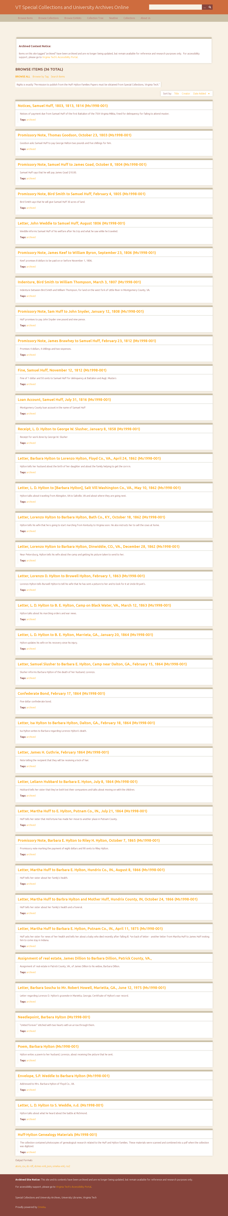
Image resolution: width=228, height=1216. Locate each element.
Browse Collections (48, 18)
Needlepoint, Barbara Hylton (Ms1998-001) (54, 1017)
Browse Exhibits (72, 18)
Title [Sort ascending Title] (176, 93)
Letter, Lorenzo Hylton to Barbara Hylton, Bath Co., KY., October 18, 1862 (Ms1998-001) (91, 517)
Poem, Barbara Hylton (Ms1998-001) (48, 1046)
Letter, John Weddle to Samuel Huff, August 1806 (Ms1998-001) (71, 223)
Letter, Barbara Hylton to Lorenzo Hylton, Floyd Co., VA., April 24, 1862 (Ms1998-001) (89, 458)
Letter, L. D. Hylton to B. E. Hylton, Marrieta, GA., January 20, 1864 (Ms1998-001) (85, 635)
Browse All (22, 76)
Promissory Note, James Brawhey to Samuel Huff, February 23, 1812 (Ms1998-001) (87, 341)
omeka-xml (59, 1166)
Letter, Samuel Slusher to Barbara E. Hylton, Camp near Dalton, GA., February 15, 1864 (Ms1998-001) (102, 664)
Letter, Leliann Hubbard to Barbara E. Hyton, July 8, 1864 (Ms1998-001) (78, 782)
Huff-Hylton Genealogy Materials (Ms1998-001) (57, 1135)
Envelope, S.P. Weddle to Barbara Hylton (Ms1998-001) (64, 1076)
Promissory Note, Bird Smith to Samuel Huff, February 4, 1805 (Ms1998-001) (82, 194)
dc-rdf (30, 1166)
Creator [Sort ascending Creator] (186, 93)
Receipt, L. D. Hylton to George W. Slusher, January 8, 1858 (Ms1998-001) (79, 429)
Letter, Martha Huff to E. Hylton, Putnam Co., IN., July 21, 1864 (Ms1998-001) (82, 811)
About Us (145, 18)
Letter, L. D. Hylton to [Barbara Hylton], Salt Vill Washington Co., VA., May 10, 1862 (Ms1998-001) (99, 488)
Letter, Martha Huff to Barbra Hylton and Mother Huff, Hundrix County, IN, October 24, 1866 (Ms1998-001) (108, 899)
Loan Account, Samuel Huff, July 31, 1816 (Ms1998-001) (64, 400)
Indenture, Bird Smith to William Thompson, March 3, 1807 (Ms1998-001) (79, 282)
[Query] (181, 7)
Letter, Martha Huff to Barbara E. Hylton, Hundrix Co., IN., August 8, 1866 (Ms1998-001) (91, 870)
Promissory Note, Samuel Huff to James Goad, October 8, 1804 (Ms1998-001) (82, 164)
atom (18, 1166)
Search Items (58, 76)
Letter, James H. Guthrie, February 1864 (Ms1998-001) (63, 752)
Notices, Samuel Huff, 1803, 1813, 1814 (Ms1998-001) (63, 106)
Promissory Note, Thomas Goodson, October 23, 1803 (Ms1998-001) (74, 135)
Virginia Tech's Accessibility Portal (60, 57)
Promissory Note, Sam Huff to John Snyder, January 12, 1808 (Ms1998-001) (81, 311)
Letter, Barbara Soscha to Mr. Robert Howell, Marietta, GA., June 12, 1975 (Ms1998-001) (92, 988)
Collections (129, 18)
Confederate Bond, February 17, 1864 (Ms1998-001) (61, 693)
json (49, 1166)
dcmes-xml (40, 1166)
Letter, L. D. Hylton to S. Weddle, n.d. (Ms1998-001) (60, 1105)
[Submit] (210, 7)
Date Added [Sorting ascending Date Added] (199, 93)
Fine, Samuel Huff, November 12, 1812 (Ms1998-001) (62, 370)
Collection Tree (95, 18)
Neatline (113, 18)
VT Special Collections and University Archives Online (72, 7)
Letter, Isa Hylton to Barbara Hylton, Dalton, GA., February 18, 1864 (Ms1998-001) (86, 723)
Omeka (41, 1207)
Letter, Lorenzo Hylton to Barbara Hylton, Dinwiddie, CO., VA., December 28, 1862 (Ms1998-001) (99, 547)
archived (31, 119)
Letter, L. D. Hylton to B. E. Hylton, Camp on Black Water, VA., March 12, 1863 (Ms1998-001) (94, 605)
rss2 (68, 1166)
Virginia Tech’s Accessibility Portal (73, 1186)
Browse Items (25, 18)
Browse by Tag (41, 76)
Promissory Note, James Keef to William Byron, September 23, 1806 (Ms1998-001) (87, 253)
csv (23, 1166)
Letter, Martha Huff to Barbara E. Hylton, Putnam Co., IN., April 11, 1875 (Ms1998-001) (90, 929)
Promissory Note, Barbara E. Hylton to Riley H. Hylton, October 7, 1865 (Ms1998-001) (89, 840)
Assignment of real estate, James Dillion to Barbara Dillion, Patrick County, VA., (85, 958)
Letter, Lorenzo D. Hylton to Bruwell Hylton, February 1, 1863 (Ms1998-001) (81, 576)
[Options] (204, 7)
